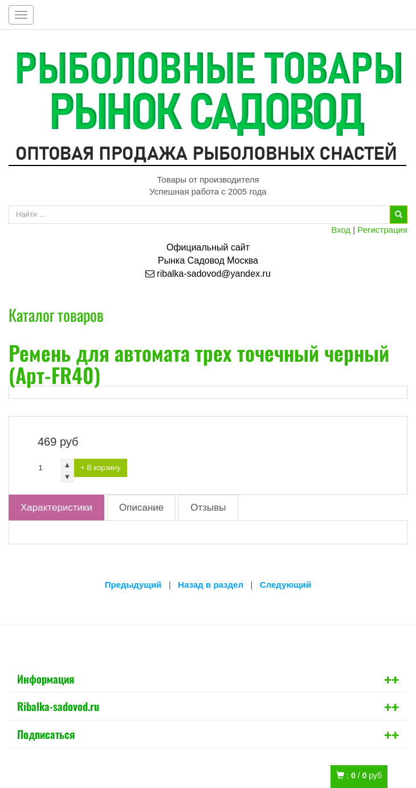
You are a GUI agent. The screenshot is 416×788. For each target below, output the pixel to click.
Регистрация (382, 230)
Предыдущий (133, 584)
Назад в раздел (210, 584)
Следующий (285, 584)
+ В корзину (100, 467)
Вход (340, 230)
